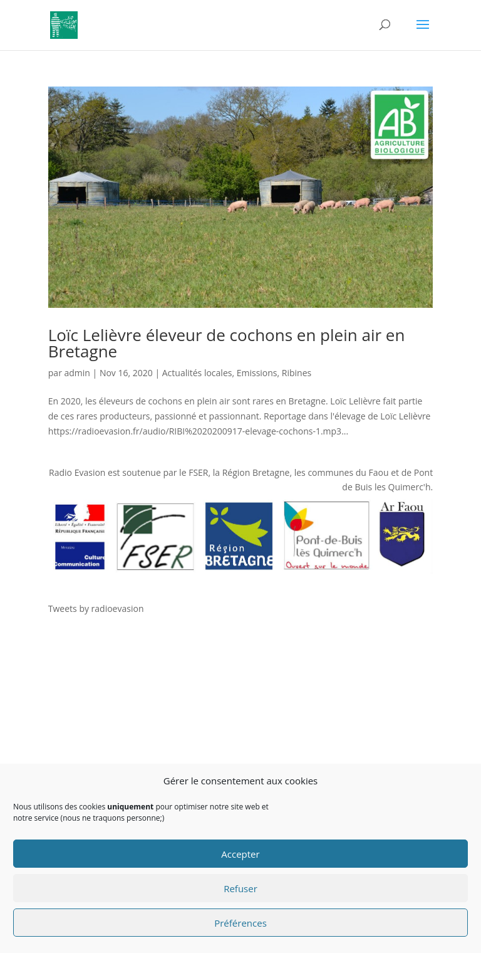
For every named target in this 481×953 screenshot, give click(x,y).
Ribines (296, 373)
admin (77, 373)
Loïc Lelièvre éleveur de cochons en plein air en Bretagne (226, 343)
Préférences (240, 923)
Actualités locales (197, 373)
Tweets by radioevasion (96, 608)
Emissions (257, 373)
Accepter (240, 854)
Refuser (240, 888)
